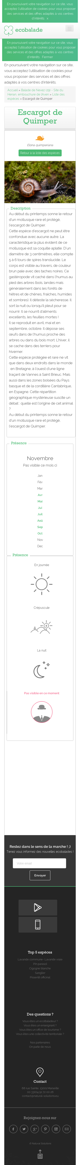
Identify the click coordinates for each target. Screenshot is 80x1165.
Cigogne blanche (40, 968)
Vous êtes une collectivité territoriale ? (40, 1034)
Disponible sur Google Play (37, 903)
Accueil (12, 90)
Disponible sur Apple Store (37, 920)
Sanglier (40, 972)
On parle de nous (40, 1046)
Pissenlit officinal (40, 977)
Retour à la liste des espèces (40, 153)
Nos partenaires (40, 1042)
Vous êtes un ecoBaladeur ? (40, 1021)
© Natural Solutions (40, 1143)
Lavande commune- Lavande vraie (40, 959)
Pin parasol (40, 963)
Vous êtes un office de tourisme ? (40, 1029)
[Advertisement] (40, 787)
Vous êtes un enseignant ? (40, 1025)
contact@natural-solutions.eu (40, 1096)
